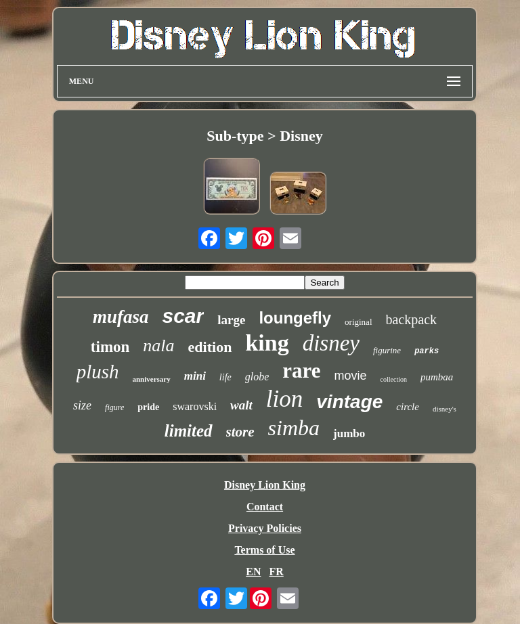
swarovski (195, 406)
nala (158, 345)
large (231, 320)
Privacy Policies (264, 528)
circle (407, 406)
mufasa (121, 317)
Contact (264, 506)
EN (253, 571)
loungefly (295, 318)
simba (294, 428)
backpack (411, 319)
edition (210, 346)
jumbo (349, 433)
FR (276, 571)
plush (98, 371)
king (266, 342)
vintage (349, 401)
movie (350, 375)
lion (284, 399)
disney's (444, 409)
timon (110, 346)
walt (241, 405)
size (82, 405)
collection (394, 379)
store (240, 432)
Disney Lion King (264, 485)
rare (301, 370)
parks (426, 351)
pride (148, 407)
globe (257, 376)
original (358, 322)
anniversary (152, 379)
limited (189, 431)
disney (331, 343)
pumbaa (436, 377)
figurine (387, 350)
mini (195, 376)
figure (114, 407)
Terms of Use (264, 550)
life (225, 377)
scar (183, 316)
